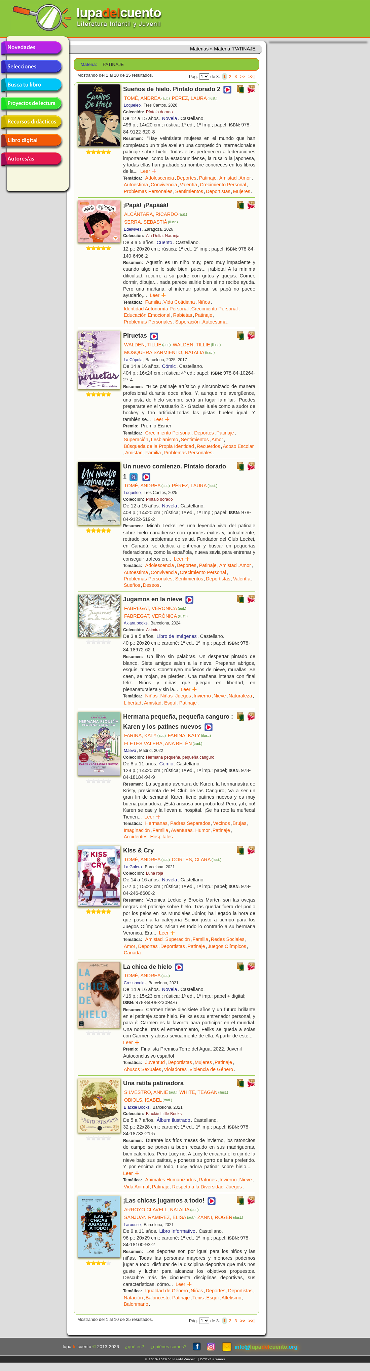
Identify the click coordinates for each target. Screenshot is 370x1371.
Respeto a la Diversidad (198, 1186)
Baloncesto (158, 1297)
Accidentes (135, 836)
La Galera (133, 867)
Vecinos (221, 823)
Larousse (132, 1224)
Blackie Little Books (164, 1113)
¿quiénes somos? (168, 1346)
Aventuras (182, 830)
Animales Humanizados (170, 1179)
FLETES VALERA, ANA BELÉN (163, 743)
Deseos (151, 585)
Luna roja (154, 873)
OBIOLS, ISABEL (148, 1100)
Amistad (228, 178)
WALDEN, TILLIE (147, 344)
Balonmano (136, 1304)
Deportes (186, 178)
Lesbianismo (164, 439)
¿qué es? (134, 1346)
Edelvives (132, 229)
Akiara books (136, 623)
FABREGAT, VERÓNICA (155, 608)
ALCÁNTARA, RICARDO (155, 214)
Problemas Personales (148, 191)
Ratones (208, 1179)
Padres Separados (190, 823)
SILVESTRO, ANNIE (150, 1092)
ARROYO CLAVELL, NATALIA (161, 1209)
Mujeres (241, 191)
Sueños (132, 585)
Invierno (202, 695)
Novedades (31, 48)
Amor (245, 178)
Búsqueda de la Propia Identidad (159, 446)
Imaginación (137, 830)
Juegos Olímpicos (227, 946)
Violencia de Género (211, 1069)
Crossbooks (135, 983)
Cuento (164, 242)
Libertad (132, 703)
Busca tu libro (31, 85)
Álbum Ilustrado (173, 1120)
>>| (251, 76)
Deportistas (218, 191)
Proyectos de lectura (31, 103)
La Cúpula (133, 359)
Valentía (188, 184)
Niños (203, 302)
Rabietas (182, 315)
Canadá (132, 952)
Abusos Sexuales (142, 1069)
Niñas (166, 695)
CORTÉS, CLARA (196, 859)
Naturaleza (240, 695)
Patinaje (208, 178)
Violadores (175, 1069)
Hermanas (156, 823)
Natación (133, 1297)
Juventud (155, 1062)
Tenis (198, 1297)
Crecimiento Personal (223, 184)
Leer (148, 171)
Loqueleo (132, 105)
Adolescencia (159, 178)
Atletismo (231, 1297)
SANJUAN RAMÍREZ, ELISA (159, 1217)
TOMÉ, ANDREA (147, 98)
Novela (169, 118)
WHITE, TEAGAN (203, 1092)
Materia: (88, 64)
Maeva (130, 750)
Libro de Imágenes (177, 636)
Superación (187, 322)
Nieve (220, 695)
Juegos (183, 695)
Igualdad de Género (166, 1290)
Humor (202, 830)
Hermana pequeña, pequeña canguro (180, 757)
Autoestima (136, 184)
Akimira (153, 629)
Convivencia (164, 184)
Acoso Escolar (238, 446)
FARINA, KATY (145, 735)
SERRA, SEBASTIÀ (151, 222)
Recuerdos (208, 446)
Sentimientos (189, 191)
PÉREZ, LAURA (195, 98)
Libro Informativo (177, 1231)
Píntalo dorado (159, 112)
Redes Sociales (228, 939)
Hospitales (161, 836)
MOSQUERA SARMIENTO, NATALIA (169, 352)
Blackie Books (137, 1107)
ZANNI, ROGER (220, 1217)
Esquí (170, 703)
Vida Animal (136, 1186)
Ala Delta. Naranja (162, 235)
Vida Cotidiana (179, 302)
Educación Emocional (147, 315)
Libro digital (31, 140)
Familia (153, 302)
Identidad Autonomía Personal (156, 308)
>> (242, 76)
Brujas (240, 823)
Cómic (169, 366)
